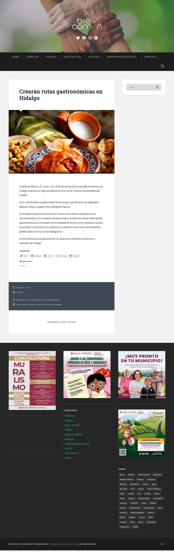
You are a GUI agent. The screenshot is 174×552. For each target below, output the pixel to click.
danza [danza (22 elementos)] (122, 500)
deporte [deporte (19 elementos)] (131, 500)
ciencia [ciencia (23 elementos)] (131, 495)
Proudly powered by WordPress (28, 545)
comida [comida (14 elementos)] (147, 495)
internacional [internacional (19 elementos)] (135, 509)
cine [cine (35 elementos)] (139, 495)
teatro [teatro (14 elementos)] (140, 524)
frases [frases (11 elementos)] (143, 505)
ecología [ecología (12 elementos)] (123, 505)
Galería (69, 431)
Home (15, 58)
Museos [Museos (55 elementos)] (132, 519)
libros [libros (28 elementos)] (160, 509)
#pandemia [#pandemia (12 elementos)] (134, 486)
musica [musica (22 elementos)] (142, 519)
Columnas (70, 417)
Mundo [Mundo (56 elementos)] (122, 519)
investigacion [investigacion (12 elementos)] (149, 509)
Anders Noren (87, 545)
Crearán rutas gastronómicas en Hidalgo (61, 96)
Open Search (162, 67)
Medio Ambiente (73, 436)
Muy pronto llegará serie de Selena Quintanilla (39, 306)
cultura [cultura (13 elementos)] (157, 495)
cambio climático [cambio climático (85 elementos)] (154, 490)
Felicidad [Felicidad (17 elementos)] (134, 505)
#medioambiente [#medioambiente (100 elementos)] (126, 481)
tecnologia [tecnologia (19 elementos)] (151, 524)
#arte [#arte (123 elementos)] (122, 476)
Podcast (51, 58)
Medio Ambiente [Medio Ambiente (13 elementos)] (137, 514)
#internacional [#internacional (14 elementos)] (144, 476)
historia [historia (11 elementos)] (123, 509)
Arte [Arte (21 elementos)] (132, 490)
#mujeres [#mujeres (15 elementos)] (151, 481)
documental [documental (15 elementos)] (158, 500)
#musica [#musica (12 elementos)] (123, 486)
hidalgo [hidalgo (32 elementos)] (153, 505)
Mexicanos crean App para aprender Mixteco (38, 301)
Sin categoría (72, 454)
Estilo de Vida (72, 58)
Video (68, 459)
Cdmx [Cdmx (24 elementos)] (122, 495)
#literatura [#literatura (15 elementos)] (157, 476)
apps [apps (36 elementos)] (154, 486)
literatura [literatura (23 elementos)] (123, 514)
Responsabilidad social (122, 58)
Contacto (150, 58)
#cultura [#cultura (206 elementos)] (131, 476)
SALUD (69, 450)
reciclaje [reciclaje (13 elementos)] (123, 524)
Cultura (94, 58)
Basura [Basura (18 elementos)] (141, 490)
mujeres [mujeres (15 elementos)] (151, 514)
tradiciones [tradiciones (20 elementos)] (124, 528)
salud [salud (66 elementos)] (132, 524)
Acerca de (32, 58)
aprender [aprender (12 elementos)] (123, 490)
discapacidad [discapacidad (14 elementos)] (144, 500)
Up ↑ (163, 545)
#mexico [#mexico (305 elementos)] (140, 481)
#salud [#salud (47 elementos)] (145, 486)
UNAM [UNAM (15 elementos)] (135, 528)
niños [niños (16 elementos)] (150, 519)
